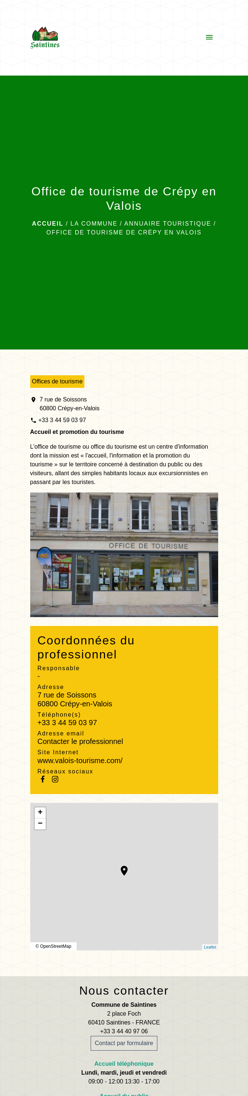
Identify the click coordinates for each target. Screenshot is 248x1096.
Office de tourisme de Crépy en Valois (124, 232)
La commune (94, 223)
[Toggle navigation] (209, 37)
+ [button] (40, 812)
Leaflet (210, 947)
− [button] (40, 823)
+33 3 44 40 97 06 (124, 1031)
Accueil (47, 223)
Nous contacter (124, 990)
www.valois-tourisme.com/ (80, 760)
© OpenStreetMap (53, 946)
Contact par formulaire (124, 1043)
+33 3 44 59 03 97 (62, 420)
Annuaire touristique (167, 223)
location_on (120, 867)
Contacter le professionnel (80, 741)
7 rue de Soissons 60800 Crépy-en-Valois (69, 403)
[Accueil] (44, 38)
